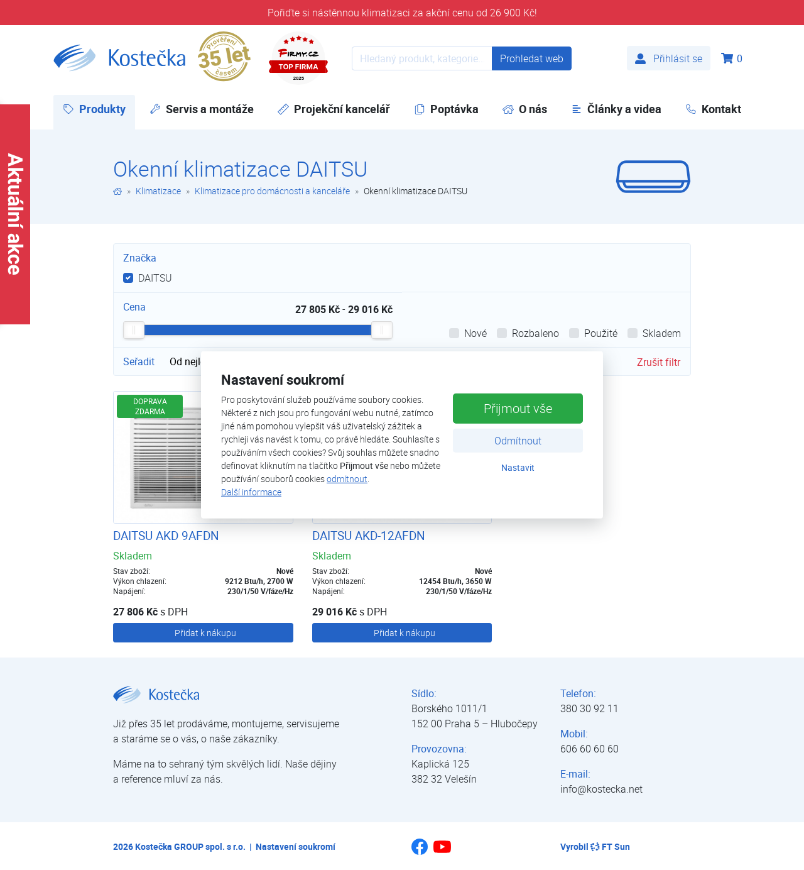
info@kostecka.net (601, 789)
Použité (600, 333)
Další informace (251, 492)
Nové (475, 333)
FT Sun (610, 846)
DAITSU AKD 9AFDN (166, 535)
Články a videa (616, 108)
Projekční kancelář (334, 108)
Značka (139, 258)
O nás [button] (525, 108)
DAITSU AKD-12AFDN (368, 535)
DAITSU (155, 278)
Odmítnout (517, 440)
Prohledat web (531, 58)
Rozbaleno (535, 333)
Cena (134, 307)
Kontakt (713, 108)
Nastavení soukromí (295, 846)
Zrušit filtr (658, 362)
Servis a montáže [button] (201, 108)
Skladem (662, 333)
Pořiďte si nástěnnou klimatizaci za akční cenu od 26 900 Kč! (402, 12)
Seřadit (139, 361)
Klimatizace (158, 191)
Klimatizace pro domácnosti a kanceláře (272, 191)
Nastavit (518, 467)
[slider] (133, 330)
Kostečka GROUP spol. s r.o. (190, 846)
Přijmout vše (518, 407)
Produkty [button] (99, 108)
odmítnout (347, 479)
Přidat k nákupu (205, 633)
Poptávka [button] (446, 108)
